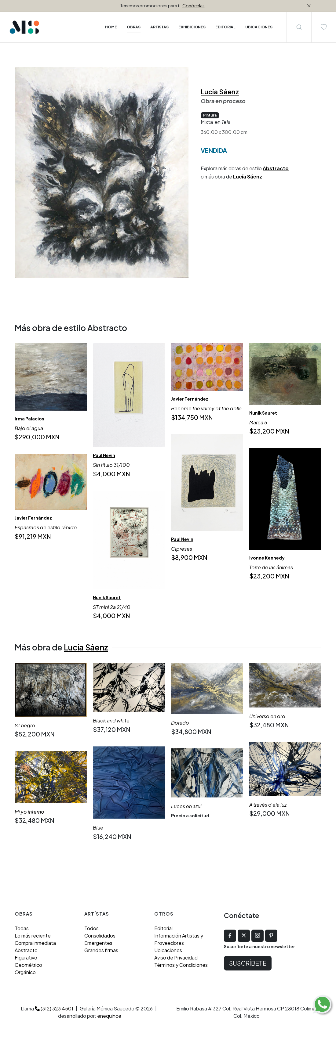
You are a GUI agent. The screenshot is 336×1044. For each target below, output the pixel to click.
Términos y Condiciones (181, 965)
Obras (134, 27)
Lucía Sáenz (220, 91)
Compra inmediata (35, 943)
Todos (91, 928)
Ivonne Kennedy (267, 558)
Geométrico (28, 965)
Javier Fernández (189, 399)
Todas (22, 928)
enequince (109, 1016)
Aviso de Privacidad (176, 957)
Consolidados (99, 935)
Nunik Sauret (263, 413)
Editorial (163, 928)
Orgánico (25, 972)
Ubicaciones (168, 950)
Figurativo (26, 957)
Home (111, 27)
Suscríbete (247, 963)
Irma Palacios (29, 418)
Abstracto (276, 168)
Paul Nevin (104, 455)
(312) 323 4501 (54, 1008)
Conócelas (193, 5)
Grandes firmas (101, 950)
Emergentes (98, 943)
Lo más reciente (33, 935)
